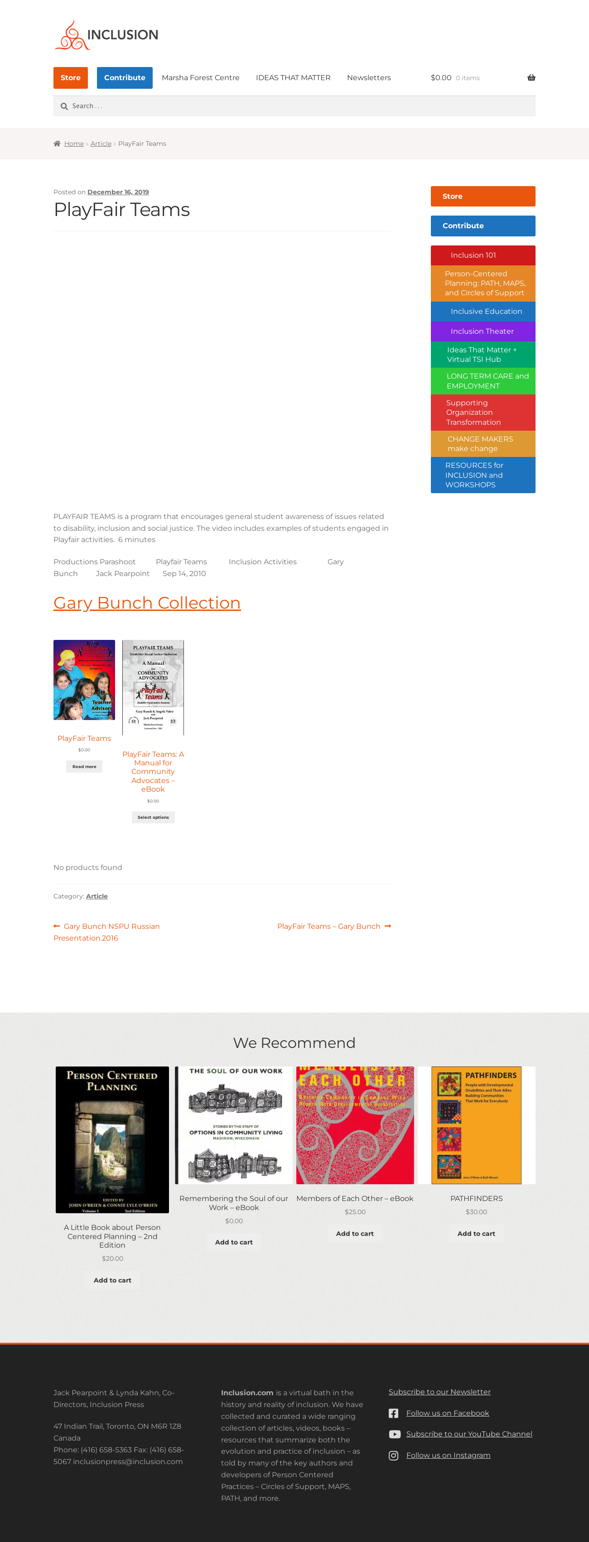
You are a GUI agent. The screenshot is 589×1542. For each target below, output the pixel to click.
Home (74, 143)
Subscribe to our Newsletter (440, 1392)
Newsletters (369, 77)
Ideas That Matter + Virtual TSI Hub (482, 355)
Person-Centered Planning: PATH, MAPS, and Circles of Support (485, 283)
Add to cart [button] (112, 1280)
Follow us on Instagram (448, 1455)
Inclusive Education (486, 311)
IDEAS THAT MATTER (293, 77)
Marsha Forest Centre (201, 77)
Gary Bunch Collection (147, 603)
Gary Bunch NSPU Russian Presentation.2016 (106, 931)
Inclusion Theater (482, 331)
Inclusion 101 (473, 255)
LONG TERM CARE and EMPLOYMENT (488, 381)
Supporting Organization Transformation (473, 413)
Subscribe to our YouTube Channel (469, 1434)
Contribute (124, 77)
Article (101, 143)
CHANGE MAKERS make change (480, 444)
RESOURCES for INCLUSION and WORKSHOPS (474, 475)
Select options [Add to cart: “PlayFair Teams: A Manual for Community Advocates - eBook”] (153, 817)
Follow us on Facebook (447, 1413)
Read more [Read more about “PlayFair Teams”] (84, 766)
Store (71, 77)
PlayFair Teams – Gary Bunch (329, 926)
